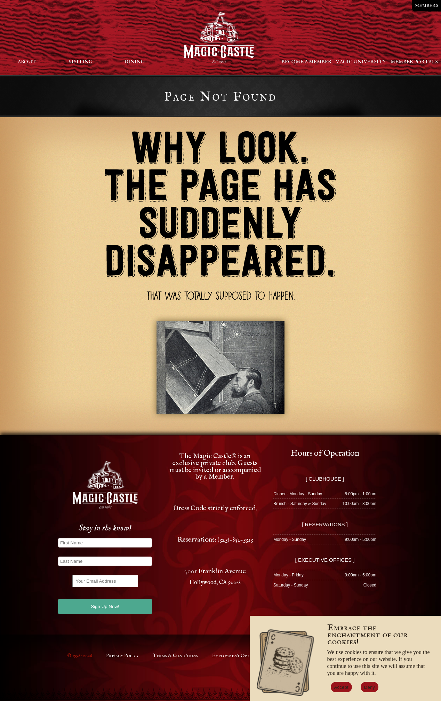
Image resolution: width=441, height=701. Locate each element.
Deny (369, 687)
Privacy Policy (122, 656)
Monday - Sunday (289, 539)
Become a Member (306, 62)
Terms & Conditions (175, 656)
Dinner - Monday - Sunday (297, 493)
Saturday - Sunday (290, 585)
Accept (341, 687)
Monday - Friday (288, 575)
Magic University (360, 62)
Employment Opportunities (242, 656)
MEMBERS (426, 6)
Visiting (81, 62)
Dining (135, 62)
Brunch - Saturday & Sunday (299, 503)
